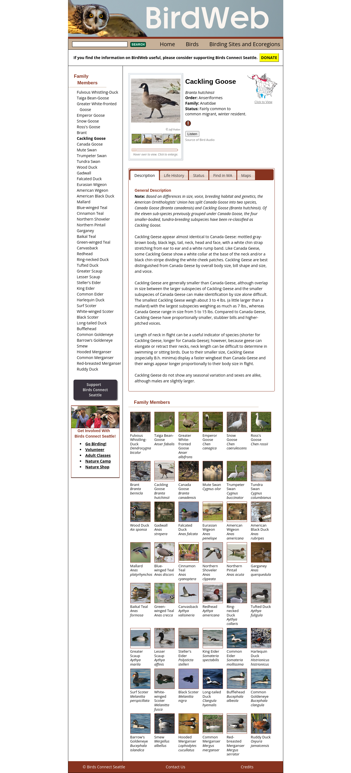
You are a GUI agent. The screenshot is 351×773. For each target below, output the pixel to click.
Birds (192, 44)
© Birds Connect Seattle (104, 766)
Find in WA (222, 175)
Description (144, 175)
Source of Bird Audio (200, 140)
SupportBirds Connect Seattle (95, 389)
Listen (192, 134)
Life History (174, 175)
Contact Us (175, 766)
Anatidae (208, 103)
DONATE (269, 57)
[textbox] (100, 44)
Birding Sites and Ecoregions (245, 44)
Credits (247, 766)
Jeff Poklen (174, 129)
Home (167, 44)
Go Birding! (95, 443)
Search (138, 44)
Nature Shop (97, 466)
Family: (192, 103)
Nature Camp (98, 461)
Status (198, 175)
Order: (192, 97)
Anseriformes (211, 97)
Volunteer (94, 449)
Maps (246, 175)
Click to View (263, 102)
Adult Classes (98, 455)
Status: (192, 108)
